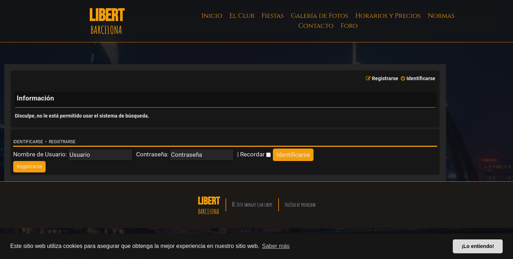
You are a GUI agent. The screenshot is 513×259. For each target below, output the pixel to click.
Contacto (315, 25)
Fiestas (272, 15)
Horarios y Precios (387, 15)
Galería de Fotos (319, 15)
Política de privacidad (300, 205)
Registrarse (62, 141)
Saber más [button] (276, 246)
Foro (349, 25)
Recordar (255, 154)
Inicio (212, 15)
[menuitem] (417, 78)
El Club (241, 15)
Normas (441, 15)
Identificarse (28, 141)
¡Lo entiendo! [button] (478, 246)
